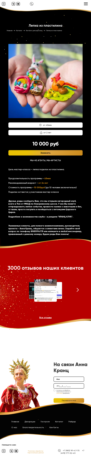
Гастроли (45, 421)
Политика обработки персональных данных (36, 452)
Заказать (45, 153)
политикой (59, 393)
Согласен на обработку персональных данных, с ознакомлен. (63, 392)
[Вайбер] (3, 4)
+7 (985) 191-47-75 (71, 450)
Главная (15, 421)
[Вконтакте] (13, 4)
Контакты (54, 427)
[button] (13, 290)
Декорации (30, 421)
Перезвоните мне (69, 400)
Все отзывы (45, 317)
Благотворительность (33, 427)
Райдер (72, 421)
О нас (14, 427)
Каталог (59, 421)
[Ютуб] (18, 4)
